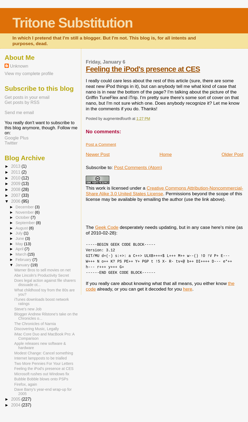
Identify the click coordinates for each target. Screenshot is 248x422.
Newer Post (98, 154)
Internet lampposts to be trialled (40, 358)
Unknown (19, 66)
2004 (16, 405)
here (187, 289)
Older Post (232, 154)
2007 (16, 195)
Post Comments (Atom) (138, 167)
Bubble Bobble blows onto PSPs (41, 379)
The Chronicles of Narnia (35, 324)
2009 (16, 183)
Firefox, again (25, 384)
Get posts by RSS (22, 102)
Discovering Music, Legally (36, 329)
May (19, 244)
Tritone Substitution (72, 22)
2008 (16, 189)
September (25, 223)
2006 (16, 201)
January (23, 265)
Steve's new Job (27, 309)
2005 (16, 399)
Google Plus (16, 137)
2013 (16, 166)
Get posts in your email (27, 97)
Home (166, 154)
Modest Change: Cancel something (43, 353)
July (19, 233)
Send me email (19, 112)
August (22, 228)
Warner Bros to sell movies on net (42, 270)
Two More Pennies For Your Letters (43, 363)
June (20, 238)
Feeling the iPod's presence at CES (143, 69)
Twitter (11, 142)
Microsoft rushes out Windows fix (41, 374)
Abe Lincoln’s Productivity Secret (41, 275)
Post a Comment (101, 144)
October (23, 217)
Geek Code (106, 227)
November (25, 212)
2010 (16, 178)
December (25, 207)
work (101, 188)
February (23, 259)
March (21, 254)
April (20, 249)
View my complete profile (29, 73)
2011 (16, 172)
